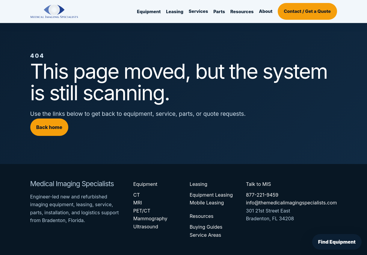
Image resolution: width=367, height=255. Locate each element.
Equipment (149, 11)
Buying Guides (206, 227)
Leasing (174, 11)
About (265, 11)
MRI (137, 203)
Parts (219, 11)
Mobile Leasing (207, 203)
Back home (49, 127)
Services (198, 11)
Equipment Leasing (211, 195)
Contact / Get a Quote (307, 11)
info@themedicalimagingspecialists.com (291, 203)
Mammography (150, 218)
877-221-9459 (262, 195)
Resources (242, 11)
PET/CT (141, 211)
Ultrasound (145, 227)
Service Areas (205, 235)
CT (136, 195)
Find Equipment (337, 242)
